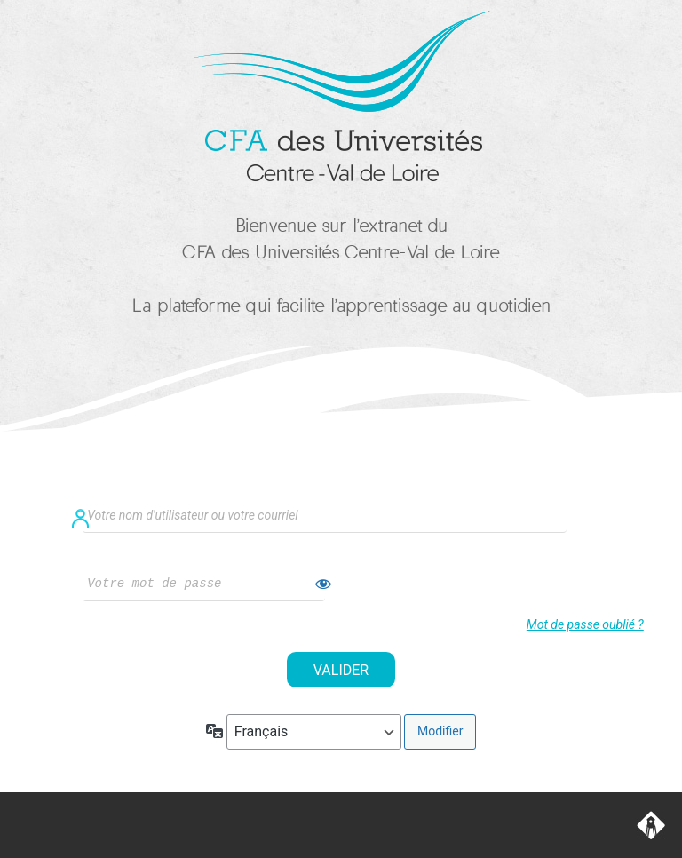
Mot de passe (189, 556)
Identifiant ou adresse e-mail (341, 488)
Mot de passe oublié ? (585, 624)
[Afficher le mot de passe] (323, 583)
